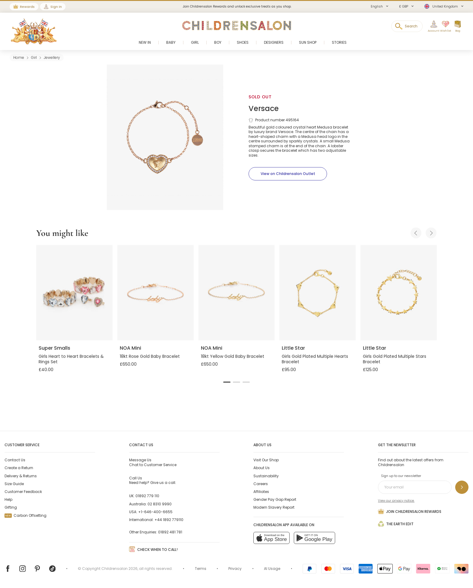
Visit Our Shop (266, 459)
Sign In (56, 6)
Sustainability (266, 475)
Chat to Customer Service (152, 462)
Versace (264, 108)
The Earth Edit (396, 524)
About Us (261, 467)
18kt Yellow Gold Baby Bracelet (232, 356)
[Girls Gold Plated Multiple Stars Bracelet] (398, 292)
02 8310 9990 (160, 504)
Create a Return (19, 467)
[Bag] (457, 27)
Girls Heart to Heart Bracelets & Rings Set (71, 359)
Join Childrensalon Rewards (409, 511)
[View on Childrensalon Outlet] (288, 173)
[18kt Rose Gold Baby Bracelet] (155, 292)
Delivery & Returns (21, 475)
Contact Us (15, 459)
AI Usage (272, 568)
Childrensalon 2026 (119, 568)
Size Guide (14, 483)
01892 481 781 (170, 532)
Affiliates (261, 491)
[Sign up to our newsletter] (461, 487)
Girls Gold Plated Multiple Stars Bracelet (394, 359)
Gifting (11, 507)
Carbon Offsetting (25, 515)
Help (8, 499)
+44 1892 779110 (168, 519)
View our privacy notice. (396, 500)
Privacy (235, 568)
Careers (260, 483)
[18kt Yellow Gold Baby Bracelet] (236, 292)
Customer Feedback (23, 491)
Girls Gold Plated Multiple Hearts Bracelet (315, 359)
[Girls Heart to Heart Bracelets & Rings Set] (74, 292)
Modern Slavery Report (273, 507)
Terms (200, 568)
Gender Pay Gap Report (274, 499)
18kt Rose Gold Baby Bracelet (150, 356)
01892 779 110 (147, 495)
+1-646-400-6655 (155, 511)
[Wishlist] (443, 27)
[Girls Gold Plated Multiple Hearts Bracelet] (317, 292)
